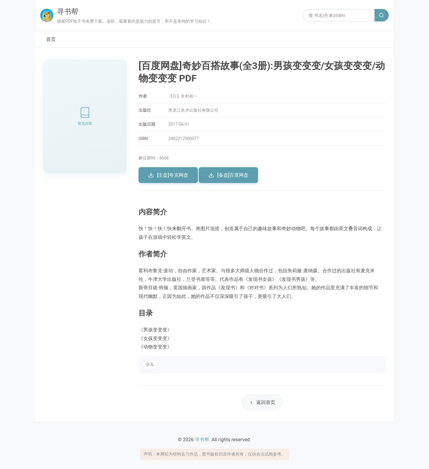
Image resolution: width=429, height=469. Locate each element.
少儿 (150, 364)
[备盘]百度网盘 (228, 175)
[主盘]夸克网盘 (168, 175)
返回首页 (262, 402)
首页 (51, 39)
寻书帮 (67, 11)
